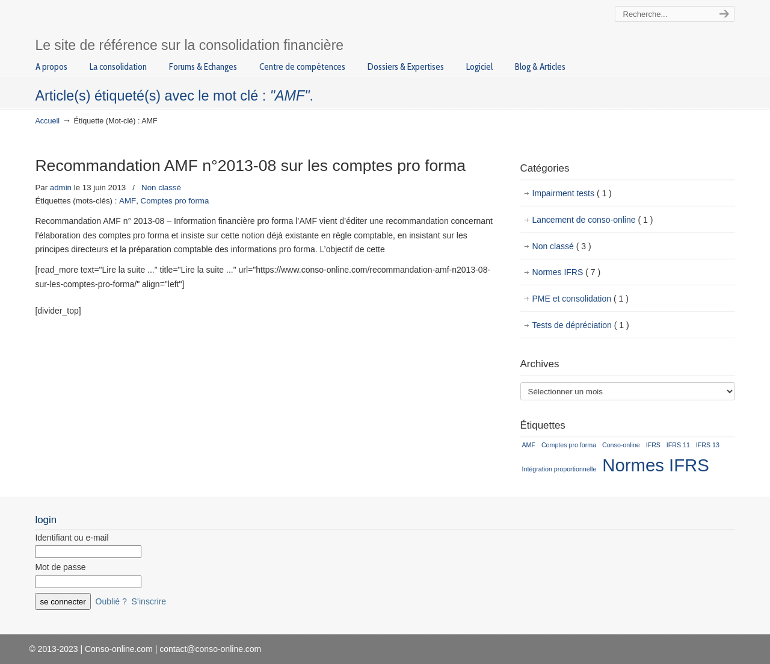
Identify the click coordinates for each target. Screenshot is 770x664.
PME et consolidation (580, 299)
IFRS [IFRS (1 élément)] (653, 444)
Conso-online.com (148, 20)
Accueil (47, 121)
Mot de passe (60, 567)
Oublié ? (111, 601)
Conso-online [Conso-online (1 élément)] (621, 444)
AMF (127, 200)
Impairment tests (572, 194)
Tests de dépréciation (580, 325)
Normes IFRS (566, 272)
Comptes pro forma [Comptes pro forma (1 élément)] (568, 444)
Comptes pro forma (175, 200)
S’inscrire (149, 601)
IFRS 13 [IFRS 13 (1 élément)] (707, 444)
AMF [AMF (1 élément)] (529, 444)
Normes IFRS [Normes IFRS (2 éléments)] (655, 465)
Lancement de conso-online (592, 220)
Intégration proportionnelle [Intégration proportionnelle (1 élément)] (559, 469)
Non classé (161, 187)
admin (61, 187)
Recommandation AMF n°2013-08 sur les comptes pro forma (250, 166)
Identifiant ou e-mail (71, 537)
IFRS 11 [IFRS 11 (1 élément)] (678, 444)
